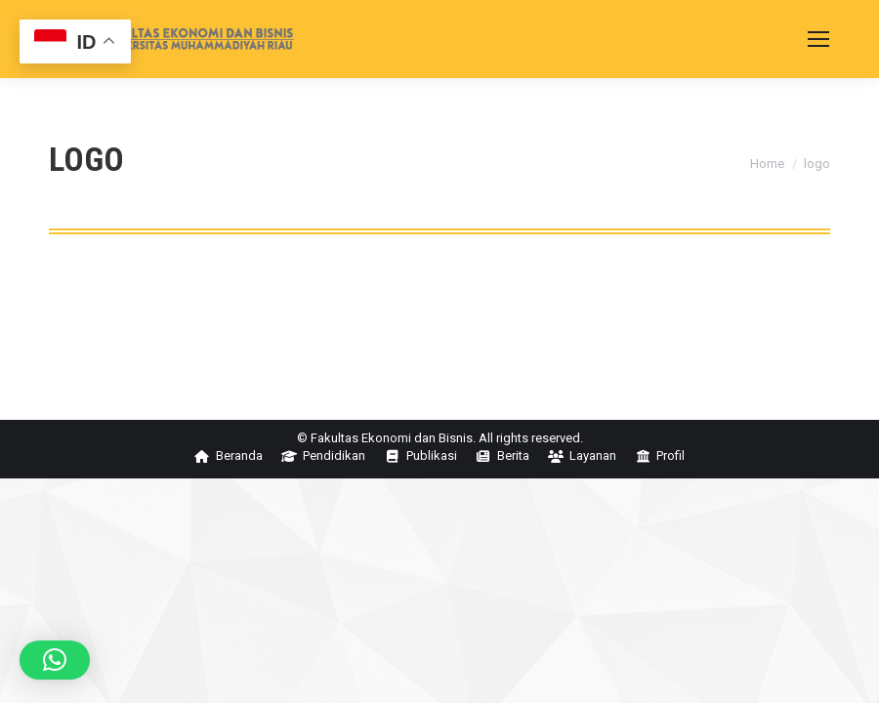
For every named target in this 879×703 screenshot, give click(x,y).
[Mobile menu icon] (818, 39)
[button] (55, 660)
